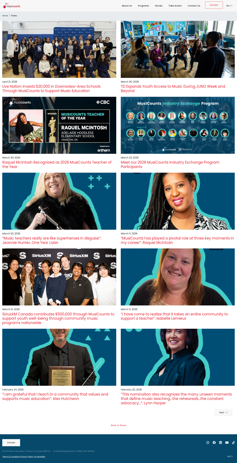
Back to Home (118, 425)
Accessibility (39, 456)
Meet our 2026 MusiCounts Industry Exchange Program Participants (170, 164)
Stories (158, 5)
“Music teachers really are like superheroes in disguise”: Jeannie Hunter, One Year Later (51, 240)
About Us (127, 5)
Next (223, 412)
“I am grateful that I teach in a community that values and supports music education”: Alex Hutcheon (55, 396)
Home (5, 15)
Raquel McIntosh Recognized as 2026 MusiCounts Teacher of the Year (57, 164)
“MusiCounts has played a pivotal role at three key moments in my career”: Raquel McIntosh (177, 240)
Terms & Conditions (11, 456)
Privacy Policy (27, 456)
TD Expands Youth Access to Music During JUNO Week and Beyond (173, 88)
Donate (214, 5)
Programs (143, 5)
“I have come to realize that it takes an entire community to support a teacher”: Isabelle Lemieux (174, 316)
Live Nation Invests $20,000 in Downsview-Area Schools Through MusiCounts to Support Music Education (51, 88)
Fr (232, 5)
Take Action (175, 5)
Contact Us (194, 5)
